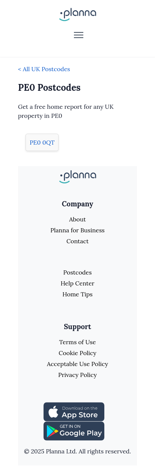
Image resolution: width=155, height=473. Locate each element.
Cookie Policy (77, 353)
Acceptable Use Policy (77, 364)
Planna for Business (77, 230)
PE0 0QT (42, 142)
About (77, 219)
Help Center (77, 283)
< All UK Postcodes (44, 69)
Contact (77, 241)
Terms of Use (77, 342)
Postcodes (77, 272)
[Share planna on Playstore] (74, 430)
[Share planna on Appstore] (74, 411)
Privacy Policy (77, 374)
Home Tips (77, 294)
